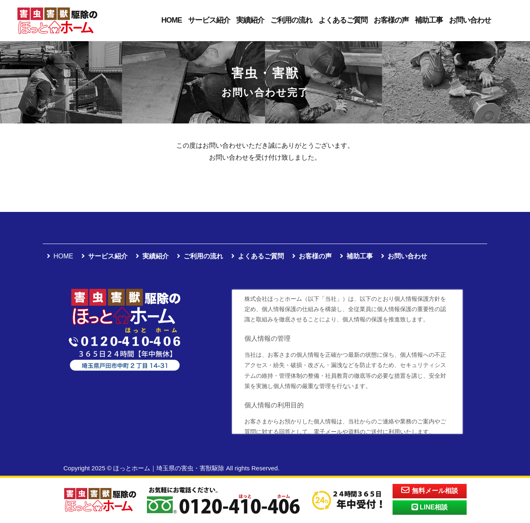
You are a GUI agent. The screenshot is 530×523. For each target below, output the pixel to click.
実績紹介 (250, 20)
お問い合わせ (470, 20)
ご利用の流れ (291, 20)
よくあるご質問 (342, 20)
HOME (171, 20)
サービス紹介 (209, 20)
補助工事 (429, 20)
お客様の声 (391, 20)
